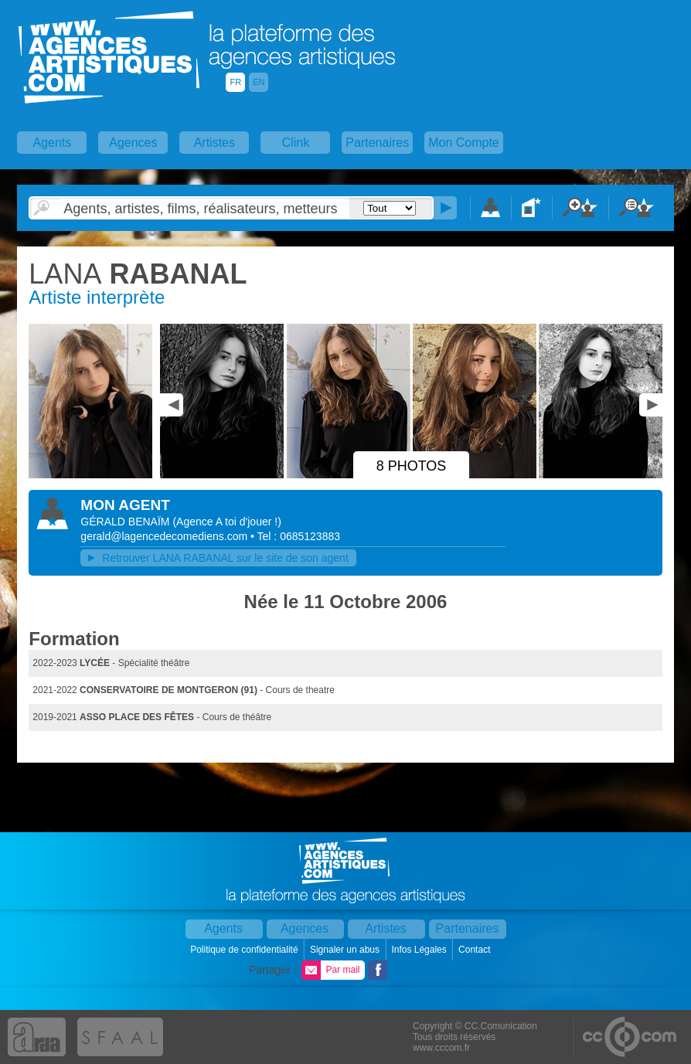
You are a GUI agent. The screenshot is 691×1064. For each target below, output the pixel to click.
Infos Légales (420, 949)
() (226, 521)
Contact (475, 949)
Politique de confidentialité (245, 949)
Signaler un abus (346, 949)
